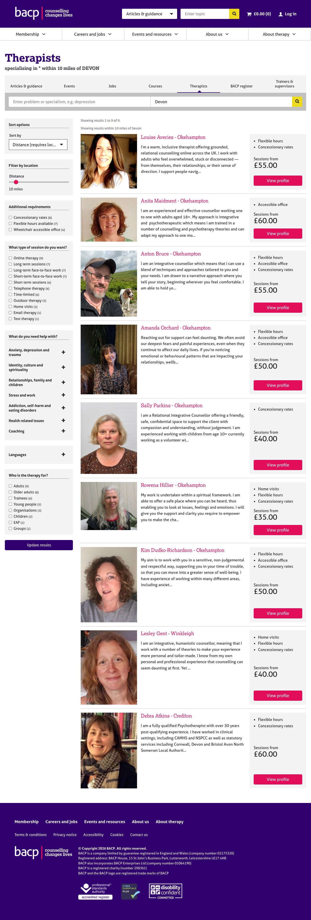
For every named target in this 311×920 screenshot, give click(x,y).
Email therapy (25, 312)
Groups (19, 528)
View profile (278, 180)
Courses (155, 88)
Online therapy (26, 258)
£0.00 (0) (262, 13)
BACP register (241, 88)
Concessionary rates (30, 217)
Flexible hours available (33, 223)
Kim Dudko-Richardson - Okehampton (183, 550)
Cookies (116, 834)
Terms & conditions (31, 834)
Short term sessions (30, 282)
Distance (16, 176)
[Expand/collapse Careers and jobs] (109, 34)
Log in (290, 13)
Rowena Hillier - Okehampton (173, 485)
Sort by (15, 135)
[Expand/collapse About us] (227, 34)
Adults (19, 486)
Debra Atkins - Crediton (166, 716)
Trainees (20, 498)
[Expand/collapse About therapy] (294, 34)
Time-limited (24, 294)
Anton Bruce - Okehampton (171, 254)
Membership (27, 34)
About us (214, 34)
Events (69, 88)
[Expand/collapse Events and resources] (176, 34)
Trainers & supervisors (284, 86)
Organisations (25, 510)
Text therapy (24, 318)
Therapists (198, 88)
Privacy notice (65, 834)
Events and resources (152, 34)
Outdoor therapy (27, 300)
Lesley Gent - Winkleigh (167, 633)
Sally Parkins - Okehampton (172, 405)
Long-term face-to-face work (37, 270)
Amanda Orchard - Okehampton (176, 328)
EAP (16, 522)
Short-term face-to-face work (38, 276)
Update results (39, 545)
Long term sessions (29, 264)
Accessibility (93, 834)
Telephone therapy (29, 288)
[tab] (39, 352)
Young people (25, 504)
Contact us (139, 834)
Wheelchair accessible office (37, 229)
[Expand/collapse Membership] (43, 34)
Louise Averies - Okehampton (173, 137)
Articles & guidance (26, 88)
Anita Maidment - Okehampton (174, 201)
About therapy (276, 34)
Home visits (23, 306)
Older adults (24, 492)
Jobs (112, 88)
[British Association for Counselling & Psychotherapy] (44, 14)
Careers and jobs (89, 34)
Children (20, 516)
